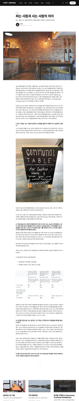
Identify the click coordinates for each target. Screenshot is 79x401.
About (20, 3)
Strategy (48, 3)
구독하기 (73, 3)
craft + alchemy (9, 2)
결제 (25, 3)
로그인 (66, 3)
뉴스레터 (30, 3)
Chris (21, 23)
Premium (36, 3)
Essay (42, 3)
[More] (53, 3)
